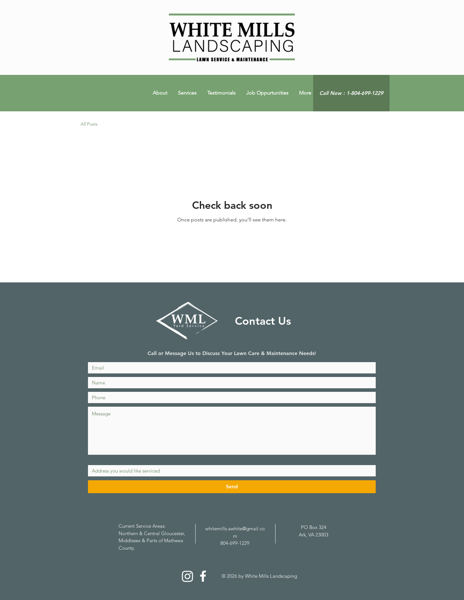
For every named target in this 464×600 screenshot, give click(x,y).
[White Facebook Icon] (203, 576)
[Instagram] (187, 576)
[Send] (232, 486)
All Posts (89, 124)
